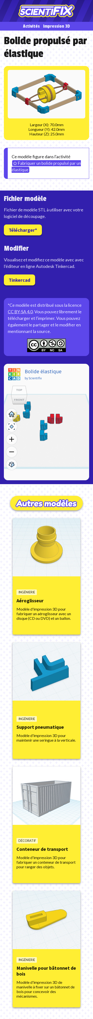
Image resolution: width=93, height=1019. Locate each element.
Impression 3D (56, 26)
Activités (31, 26)
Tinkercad (19, 280)
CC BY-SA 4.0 (20, 311)
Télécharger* (23, 230)
